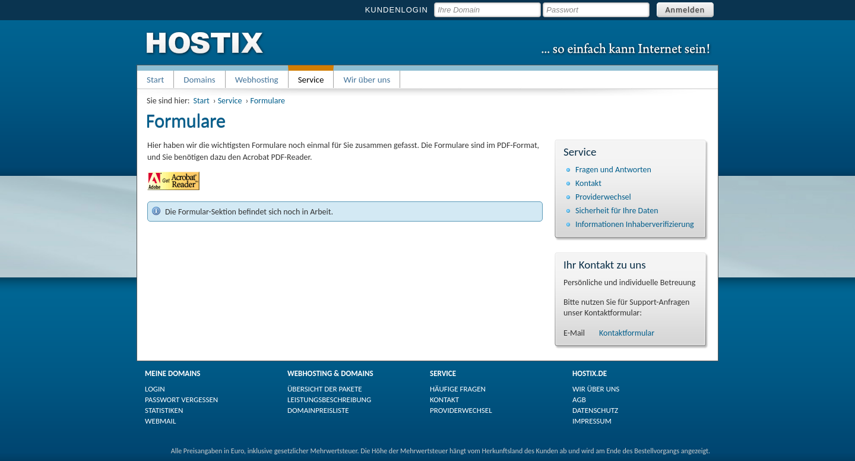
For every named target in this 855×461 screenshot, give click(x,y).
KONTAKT (444, 399)
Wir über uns (366, 79)
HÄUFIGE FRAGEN (458, 388)
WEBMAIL (160, 420)
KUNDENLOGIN (396, 9)
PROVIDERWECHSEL (461, 410)
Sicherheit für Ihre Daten (616, 211)
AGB (579, 399)
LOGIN (155, 388)
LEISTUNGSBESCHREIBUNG (329, 399)
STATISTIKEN (164, 410)
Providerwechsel (603, 197)
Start (155, 79)
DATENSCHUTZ (595, 410)
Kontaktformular (626, 333)
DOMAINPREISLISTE (318, 410)
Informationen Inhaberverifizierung (634, 224)
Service (230, 101)
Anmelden (685, 10)
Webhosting (256, 79)
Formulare (267, 101)
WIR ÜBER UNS (595, 388)
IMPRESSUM (592, 420)
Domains (199, 79)
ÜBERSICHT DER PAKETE (324, 388)
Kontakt (588, 183)
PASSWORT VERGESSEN (181, 399)
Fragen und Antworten (613, 170)
